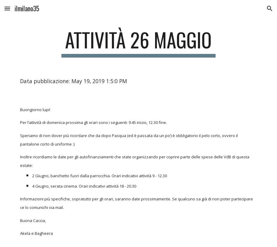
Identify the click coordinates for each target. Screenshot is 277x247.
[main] (138, 43)
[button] (7, 8)
